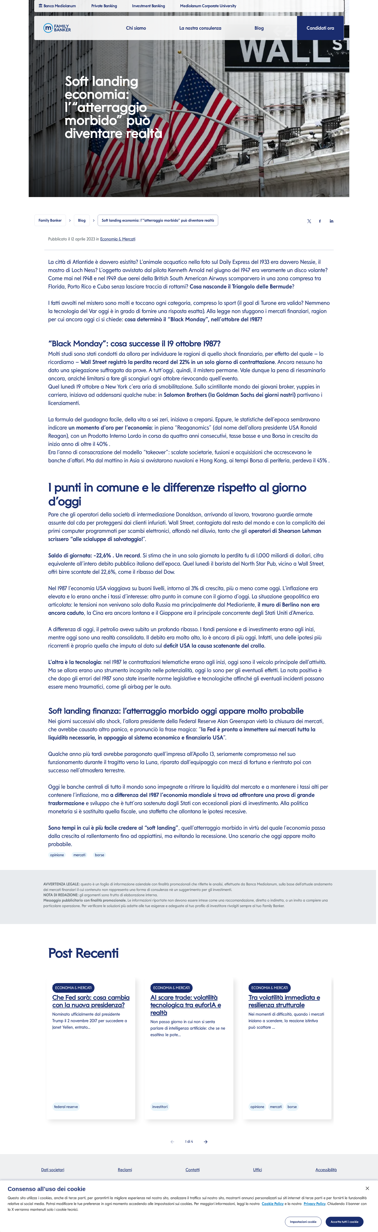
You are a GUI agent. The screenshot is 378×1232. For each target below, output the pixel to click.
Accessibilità (326, 1169)
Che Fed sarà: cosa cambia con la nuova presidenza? (90, 1001)
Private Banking (104, 5)
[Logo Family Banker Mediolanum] (57, 28)
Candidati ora (320, 28)
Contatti (193, 1169)
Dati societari (52, 1169)
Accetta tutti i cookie (344, 1223)
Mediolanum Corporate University (209, 5)
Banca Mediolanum (57, 5)
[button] (205, 1141)
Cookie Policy (273, 1206)
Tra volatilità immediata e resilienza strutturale (284, 1001)
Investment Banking (149, 5)
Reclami (125, 1169)
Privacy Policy (314, 1206)
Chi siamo (136, 28)
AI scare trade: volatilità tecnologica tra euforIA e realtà (185, 1005)
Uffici (257, 1169)
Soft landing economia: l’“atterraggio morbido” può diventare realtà (158, 220)
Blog (259, 28)
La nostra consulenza (200, 28)
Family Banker (50, 220)
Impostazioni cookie (303, 1223)
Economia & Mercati (117, 238)
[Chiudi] (367, 1190)
